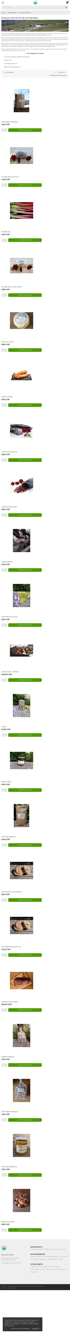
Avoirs (43, 1313)
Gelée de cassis (6, 809)
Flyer (61, 1303)
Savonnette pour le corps (9, 637)
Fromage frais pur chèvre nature (11, 295)
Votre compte (37, 1308)
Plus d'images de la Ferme (35, 53)
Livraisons (43, 1303)
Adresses (49, 1313)
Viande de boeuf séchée (9, 523)
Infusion (3, 752)
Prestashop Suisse (10, 1332)
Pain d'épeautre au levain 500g (11, 923)
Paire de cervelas (6, 409)
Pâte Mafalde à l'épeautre (9, 1151)
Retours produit (54, 1310)
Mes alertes (34, 1316)
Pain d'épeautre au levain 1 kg (10, 980)
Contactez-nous (53, 1303)
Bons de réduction (60, 1313)
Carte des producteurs (51, 1300)
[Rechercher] (35, 7)
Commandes (35, 1313)
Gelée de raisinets (7, 580)
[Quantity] (4, 132)
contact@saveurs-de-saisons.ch (11, 1307)
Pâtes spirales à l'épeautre (9, 124)
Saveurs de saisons (37, 1300)
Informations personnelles (39, 1310)
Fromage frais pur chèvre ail (10, 181)
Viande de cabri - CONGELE (10, 695)
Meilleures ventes (50, 1293)
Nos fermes (34, 1303)
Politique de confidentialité (20, 1328)
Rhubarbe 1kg (5, 238)
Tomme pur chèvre (7, 352)
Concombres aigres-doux (9, 1208)
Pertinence (62, 72)
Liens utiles (64, 1300)
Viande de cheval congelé (9, 1037)
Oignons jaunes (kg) (7, 1265)
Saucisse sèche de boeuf (9, 466)
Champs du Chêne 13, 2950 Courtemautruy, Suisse (10, 1303)
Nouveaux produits (37, 1293)
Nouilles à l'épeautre (7, 1094)
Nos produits (61, 1293)
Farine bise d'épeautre (8, 866)
